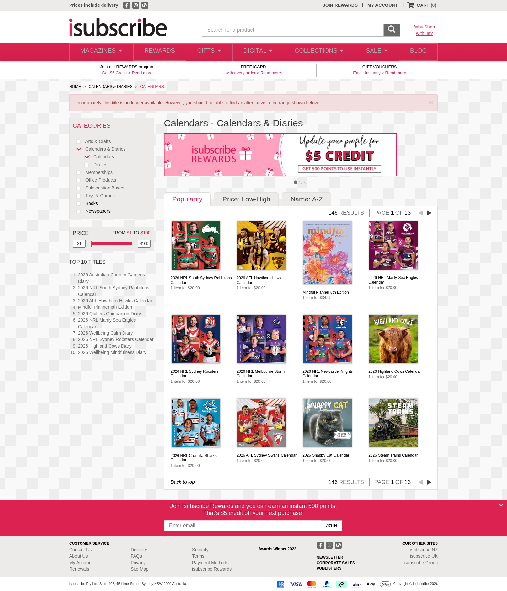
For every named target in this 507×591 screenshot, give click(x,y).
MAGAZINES (100, 52)
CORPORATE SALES (336, 563)
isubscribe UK (424, 556)
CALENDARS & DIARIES (111, 86)
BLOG (417, 52)
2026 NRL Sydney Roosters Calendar (116, 339)
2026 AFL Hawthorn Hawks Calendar (115, 300)
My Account (80, 562)
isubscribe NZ (424, 549)
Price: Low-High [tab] (246, 199)
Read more (142, 72)
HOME (75, 86)
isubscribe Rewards (212, 569)
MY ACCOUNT (382, 5)
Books (85, 203)
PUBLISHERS (329, 568)
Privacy (138, 562)
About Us (78, 556)
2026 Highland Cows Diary (105, 346)
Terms (198, 556)
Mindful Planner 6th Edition (105, 307)
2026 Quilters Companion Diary (109, 313)
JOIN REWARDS (340, 5)
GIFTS (208, 52)
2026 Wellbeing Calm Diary (105, 333)
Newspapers (92, 211)
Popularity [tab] (187, 199)
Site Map (139, 569)
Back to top (183, 482)
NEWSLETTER (330, 557)
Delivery (139, 549)
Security (200, 549)
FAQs (136, 556)
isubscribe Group (421, 562)
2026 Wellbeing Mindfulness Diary (112, 352)
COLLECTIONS (318, 52)
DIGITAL (257, 52)
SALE (374, 52)
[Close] (501, 505)
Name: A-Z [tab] (306, 199)
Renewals (79, 569)
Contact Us (80, 549)
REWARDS (158, 52)
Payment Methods (210, 562)
